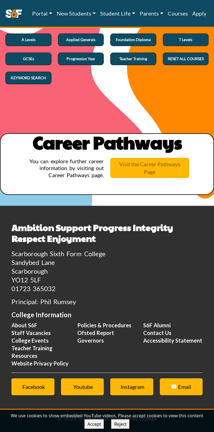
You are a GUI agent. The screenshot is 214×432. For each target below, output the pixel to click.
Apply (199, 13)
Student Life (115, 13)
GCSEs (28, 58)
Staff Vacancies (31, 333)
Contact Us (157, 333)
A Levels (28, 39)
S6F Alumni (157, 325)
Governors (90, 340)
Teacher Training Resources (32, 352)
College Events (29, 340)
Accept (94, 424)
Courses (178, 13)
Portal (40, 13)
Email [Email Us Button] (181, 386)
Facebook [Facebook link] (33, 386)
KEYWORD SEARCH (28, 77)
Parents (149, 13)
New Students (74, 13)
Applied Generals (80, 39)
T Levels (185, 39)
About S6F (24, 325)
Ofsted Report (95, 333)
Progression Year (80, 58)
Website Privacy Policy (40, 363)
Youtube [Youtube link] (83, 386)
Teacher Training (133, 58)
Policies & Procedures (104, 325)
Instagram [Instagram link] (132, 386)
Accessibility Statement (172, 340)
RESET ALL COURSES (186, 58)
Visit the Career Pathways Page (149, 168)
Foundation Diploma (133, 39)
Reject (120, 424)
